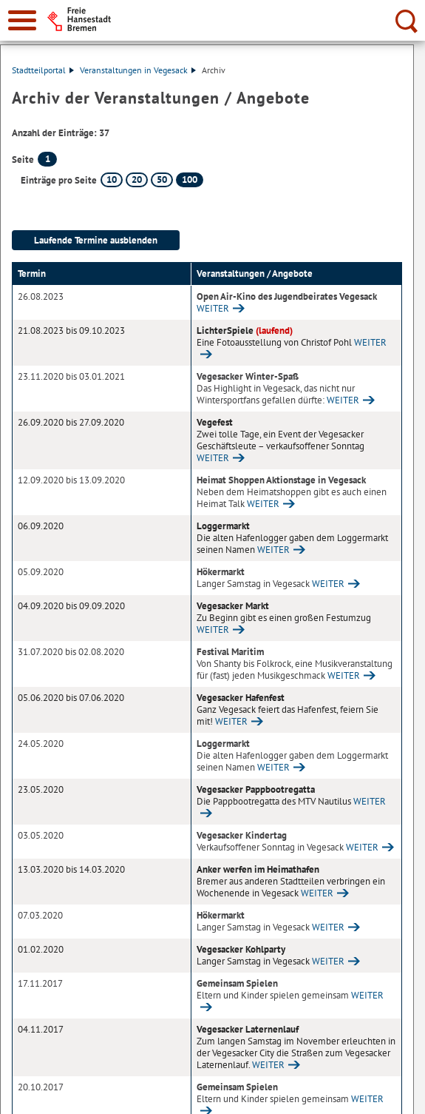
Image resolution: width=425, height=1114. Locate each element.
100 (189, 179)
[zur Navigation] (22, 20)
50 (162, 179)
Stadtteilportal (43, 70)
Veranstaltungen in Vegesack (138, 70)
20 (137, 179)
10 (111, 179)
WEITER (213, 308)
